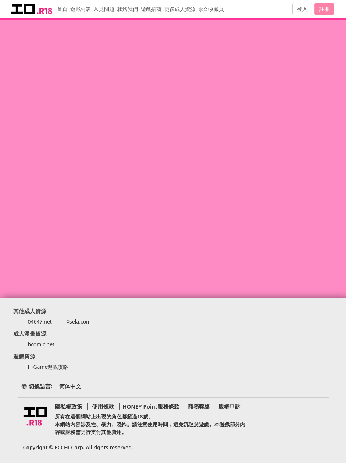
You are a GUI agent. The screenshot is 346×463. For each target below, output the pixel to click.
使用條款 (102, 406)
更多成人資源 (182, 9)
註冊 (324, 9)
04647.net (40, 321)
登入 (302, 9)
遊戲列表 (83, 9)
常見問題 (106, 9)
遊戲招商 (153, 9)
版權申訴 (228, 406)
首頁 (65, 9)
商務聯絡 (198, 406)
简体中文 (70, 386)
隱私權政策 (68, 406)
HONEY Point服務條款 (149, 406)
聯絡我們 (130, 9)
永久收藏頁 (213, 9)
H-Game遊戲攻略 (48, 366)
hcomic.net (41, 344)
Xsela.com (79, 321)
